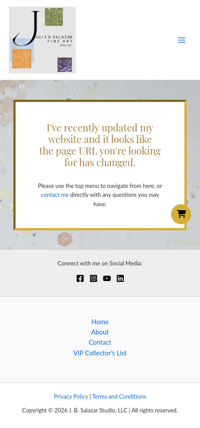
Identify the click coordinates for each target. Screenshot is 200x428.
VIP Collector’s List (100, 353)
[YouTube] (107, 278)
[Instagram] (94, 278)
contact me (55, 194)
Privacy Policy (71, 396)
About (100, 332)
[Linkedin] (120, 278)
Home (100, 322)
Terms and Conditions (119, 396)
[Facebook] (80, 278)
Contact (100, 342)
